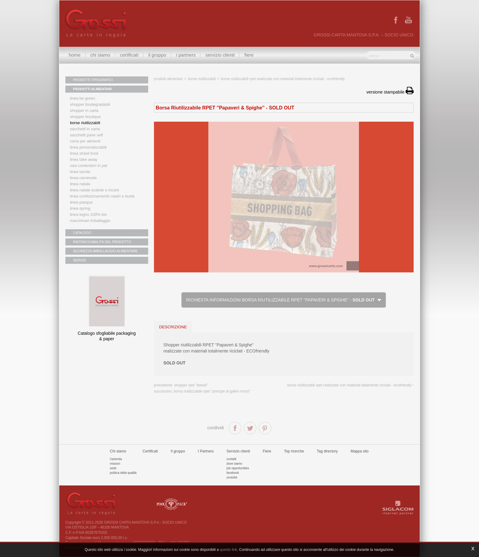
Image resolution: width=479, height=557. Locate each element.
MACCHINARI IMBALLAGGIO (90, 220)
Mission (115, 463)
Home (75, 54)
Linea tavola (80, 171)
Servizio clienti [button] (220, 54)
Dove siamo (234, 463)
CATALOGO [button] (82, 232)
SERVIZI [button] (79, 260)
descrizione (173, 327)
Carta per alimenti (85, 141)
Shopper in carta (84, 110)
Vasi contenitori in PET (88, 165)
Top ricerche (294, 451)
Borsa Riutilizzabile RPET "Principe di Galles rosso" (212, 391)
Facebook (233, 472)
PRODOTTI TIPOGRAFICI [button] (93, 80)
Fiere (249, 54)
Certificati (129, 54)
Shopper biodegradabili (90, 104)
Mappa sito (360, 451)
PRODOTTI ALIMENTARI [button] (92, 89)
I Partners (186, 54)
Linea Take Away (83, 159)
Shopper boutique (85, 116)
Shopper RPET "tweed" (191, 385)
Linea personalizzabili (88, 147)
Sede (113, 468)
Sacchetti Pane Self (86, 135)
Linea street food (84, 153)
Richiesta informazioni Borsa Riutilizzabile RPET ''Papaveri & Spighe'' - (283, 299)
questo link (228, 550)
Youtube (232, 477)
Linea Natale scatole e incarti (94, 190)
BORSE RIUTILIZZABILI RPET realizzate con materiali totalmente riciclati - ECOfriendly (283, 79)
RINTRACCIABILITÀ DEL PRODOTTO (102, 242)
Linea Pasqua (81, 202)
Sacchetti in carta (85, 129)
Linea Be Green (82, 98)
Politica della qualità (123, 472)
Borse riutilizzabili (85, 122)
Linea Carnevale (83, 177)
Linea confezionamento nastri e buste (102, 196)
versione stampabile (390, 92)
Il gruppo (178, 451)
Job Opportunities (238, 468)
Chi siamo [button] (100, 54)
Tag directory (327, 451)
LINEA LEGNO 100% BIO (88, 214)
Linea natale (80, 184)
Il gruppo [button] (157, 54)
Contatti (231, 459)
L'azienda (116, 459)
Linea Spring (80, 208)
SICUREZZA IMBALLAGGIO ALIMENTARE (105, 251)
